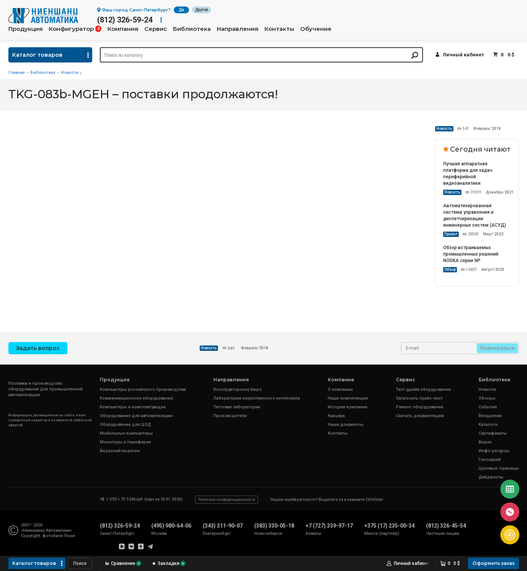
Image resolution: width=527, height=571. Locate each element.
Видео (485, 442)
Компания (122, 29)
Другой (201, 10)
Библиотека (192, 29)
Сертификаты (493, 433)
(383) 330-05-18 (274, 526)
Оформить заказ (493, 563)
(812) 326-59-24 (124, 19)
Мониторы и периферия (125, 442)
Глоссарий (490, 459)
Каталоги (488, 424)
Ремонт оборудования (419, 407)
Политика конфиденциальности (226, 499)
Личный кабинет (463, 55)
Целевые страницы (499, 468)
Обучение (316, 29)
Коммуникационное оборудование (136, 398)
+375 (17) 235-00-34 (389, 526)
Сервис (155, 29)
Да (181, 10)
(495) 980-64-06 (171, 526)
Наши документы (346, 424)
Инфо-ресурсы (494, 450)
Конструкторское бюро (237, 389)
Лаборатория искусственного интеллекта (256, 398)
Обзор (450, 269)
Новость (444, 128)
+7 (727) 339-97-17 (329, 526)
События (488, 407)
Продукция (25, 29)
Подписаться (497, 348)
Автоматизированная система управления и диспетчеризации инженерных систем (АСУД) (474, 215)
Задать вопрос (38, 348)
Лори (69, 535)
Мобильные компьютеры (126, 433)
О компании (340, 389)
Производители (230, 415)
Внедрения (490, 415)
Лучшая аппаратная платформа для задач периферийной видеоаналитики (467, 173)
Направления (237, 29)
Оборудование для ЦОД (125, 424)
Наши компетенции (348, 398)
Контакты (279, 29)
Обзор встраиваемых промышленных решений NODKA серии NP (470, 254)
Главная (16, 72)
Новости (69, 72)
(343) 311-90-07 (223, 526)
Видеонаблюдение (120, 450)
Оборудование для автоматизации (136, 415)
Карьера (336, 415)
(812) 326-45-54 (446, 526)
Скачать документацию (420, 415)
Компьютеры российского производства (143, 389)
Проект (451, 234)
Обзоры (487, 398)
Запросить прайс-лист (419, 398)
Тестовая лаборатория (236, 407)
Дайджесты (491, 477)
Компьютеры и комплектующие (133, 407)
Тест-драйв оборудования (423, 389)
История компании (347, 407)
